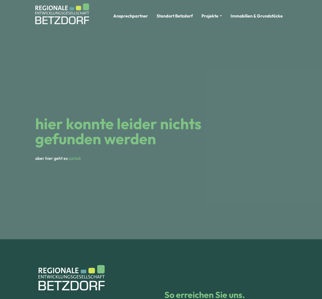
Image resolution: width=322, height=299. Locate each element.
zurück (75, 158)
